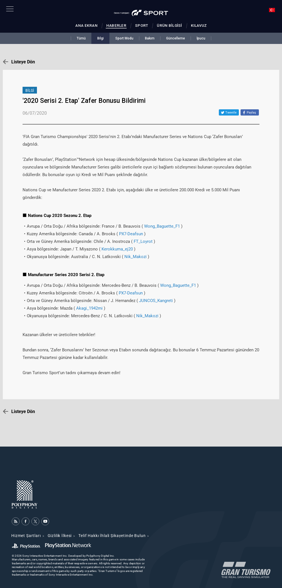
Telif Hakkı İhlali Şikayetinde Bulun (112, 536)
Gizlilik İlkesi (60, 536)
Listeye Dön (23, 62)
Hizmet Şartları (26, 536)
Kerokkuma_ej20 (117, 249)
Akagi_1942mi (89, 308)
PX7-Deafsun (131, 233)
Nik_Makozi (135, 256)
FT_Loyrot (143, 241)
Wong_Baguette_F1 (162, 226)
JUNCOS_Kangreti (156, 300)
